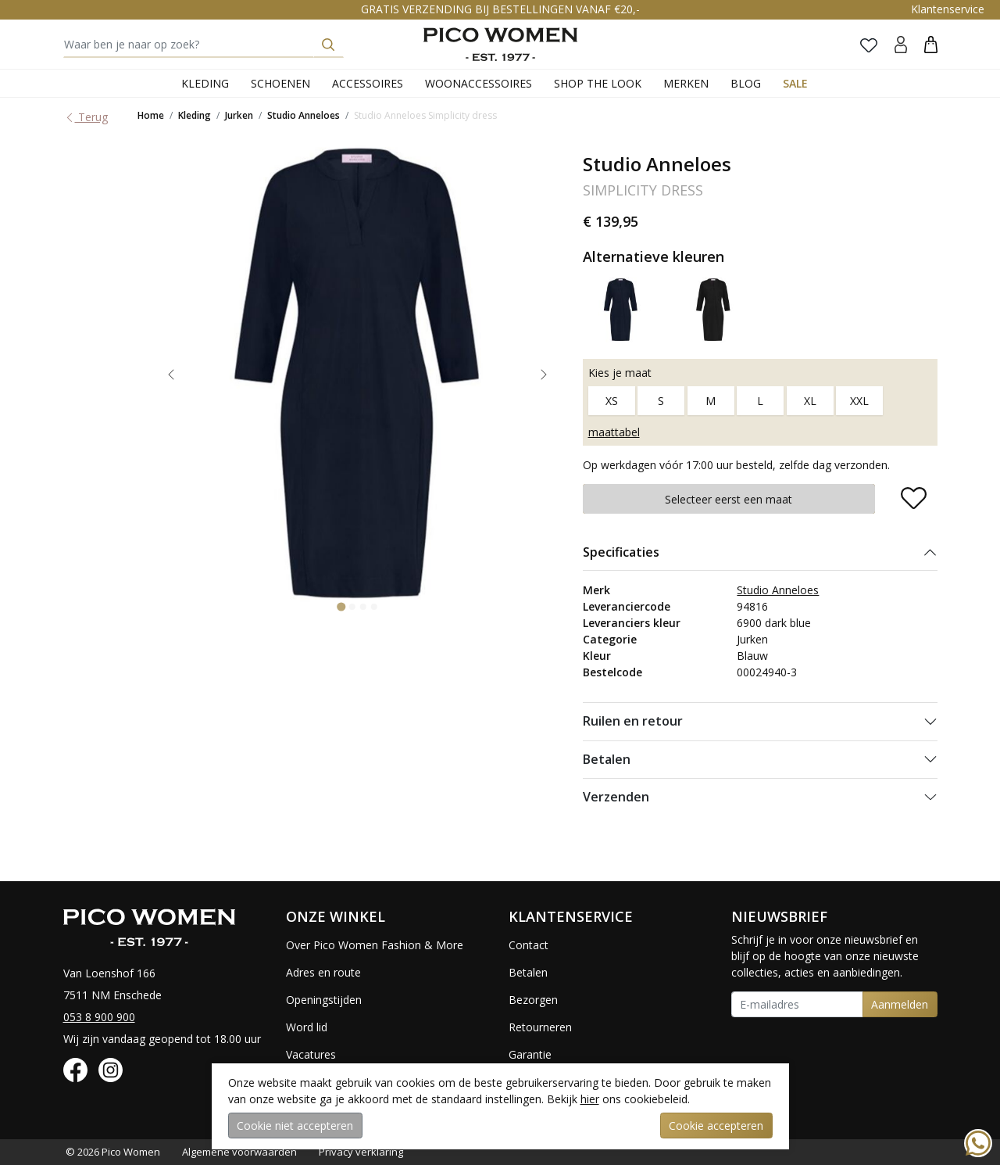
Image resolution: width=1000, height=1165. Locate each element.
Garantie (530, 1054)
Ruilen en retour (633, 720)
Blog (745, 83)
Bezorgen (533, 999)
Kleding (205, 83)
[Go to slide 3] (363, 607)
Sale (795, 83)
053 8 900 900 (99, 1016)
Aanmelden (899, 1004)
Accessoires (367, 83)
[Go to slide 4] (374, 607)
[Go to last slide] (171, 374)
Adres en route (323, 972)
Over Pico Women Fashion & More (374, 944)
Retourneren (540, 1027)
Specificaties (621, 552)
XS (611, 400)
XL (810, 400)
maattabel (614, 432)
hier (589, 1099)
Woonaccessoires (478, 83)
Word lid (306, 1027)
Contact (528, 944)
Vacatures (311, 1054)
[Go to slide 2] (352, 607)
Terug (86, 116)
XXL (859, 400)
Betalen (606, 759)
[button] (931, 44)
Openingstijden (324, 999)
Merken (686, 83)
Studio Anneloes (303, 115)
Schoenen (280, 83)
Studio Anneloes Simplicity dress (425, 115)
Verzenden (616, 796)
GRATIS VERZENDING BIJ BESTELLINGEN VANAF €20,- (500, 9)
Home (151, 115)
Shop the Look (597, 83)
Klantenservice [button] (947, 9)
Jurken (239, 115)
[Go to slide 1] (341, 607)
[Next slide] (544, 374)
